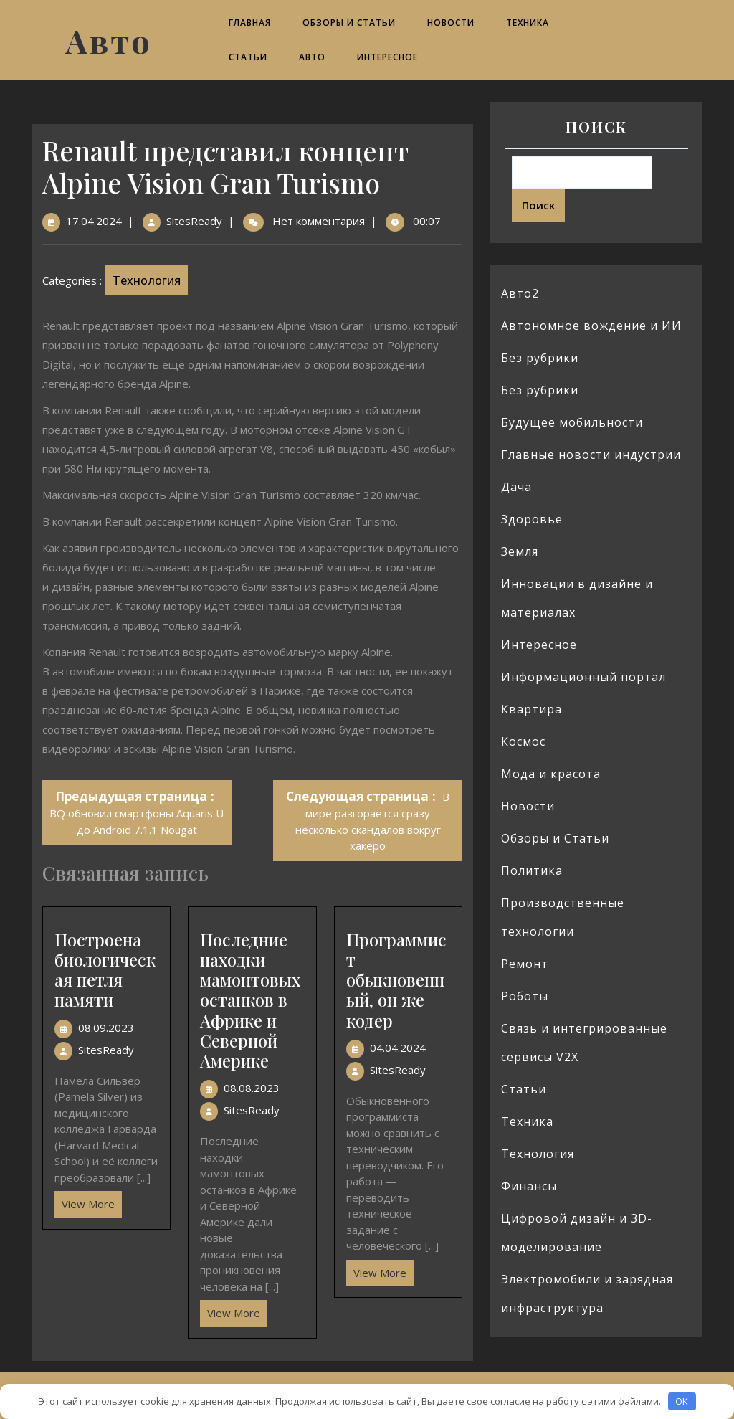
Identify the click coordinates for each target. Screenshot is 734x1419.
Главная (250, 22)
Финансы (529, 1186)
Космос (523, 741)
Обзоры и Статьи (349, 22)
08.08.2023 (252, 1088)
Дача (516, 487)
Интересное (387, 57)
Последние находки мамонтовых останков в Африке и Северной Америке (250, 1000)
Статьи (248, 57)
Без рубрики (539, 358)
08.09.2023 (106, 1027)
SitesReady (194, 221)
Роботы (524, 996)
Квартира (531, 709)
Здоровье (532, 519)
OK (681, 1401)
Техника (527, 22)
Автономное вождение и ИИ (591, 325)
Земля (519, 551)
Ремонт (524, 964)
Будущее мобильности (572, 422)
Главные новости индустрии (591, 454)
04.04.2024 (398, 1047)
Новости (451, 22)
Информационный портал (583, 677)
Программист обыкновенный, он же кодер (396, 980)
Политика (532, 870)
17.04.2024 (94, 221)
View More (84, 1201)
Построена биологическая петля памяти (105, 970)
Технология (147, 280)
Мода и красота (551, 774)
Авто (109, 40)
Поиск (596, 126)
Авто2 (520, 293)
